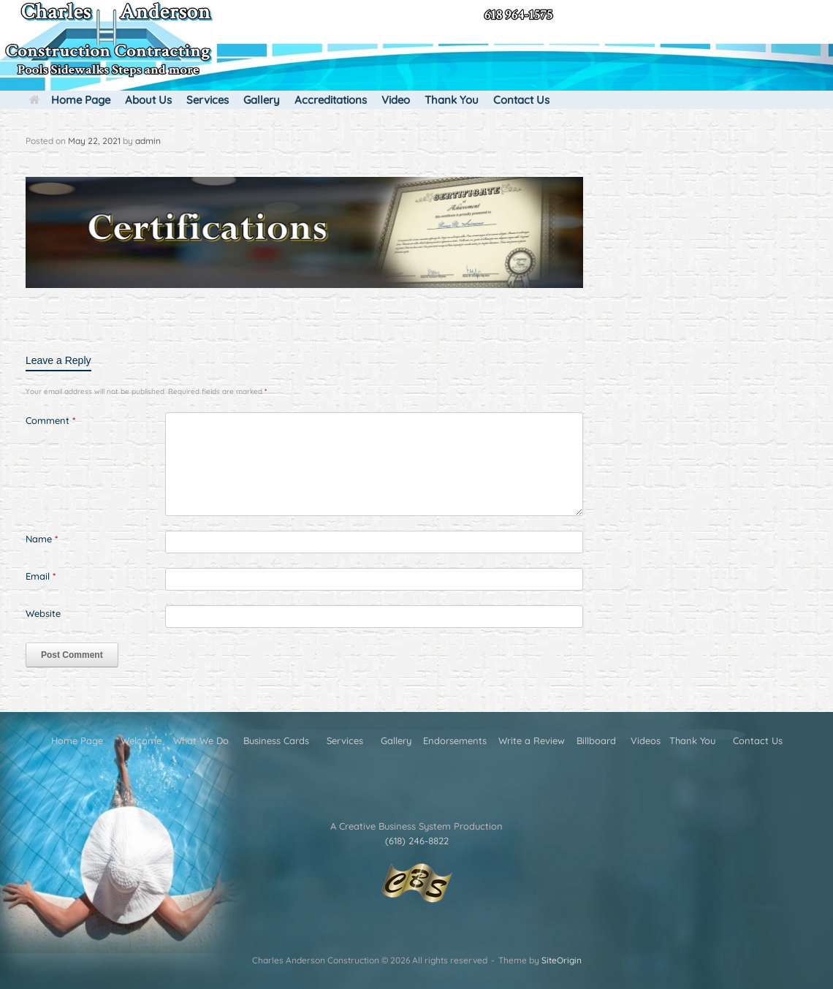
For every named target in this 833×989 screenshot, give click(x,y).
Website (43, 613)
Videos (646, 740)
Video (395, 100)
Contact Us (521, 100)
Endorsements (455, 740)
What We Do (201, 740)
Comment (50, 420)
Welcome (141, 740)
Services (207, 100)
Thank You (452, 100)
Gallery (261, 100)
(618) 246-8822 (417, 840)
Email (41, 576)
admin (148, 140)
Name (42, 539)
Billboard (596, 740)
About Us (148, 100)
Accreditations (330, 100)
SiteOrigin (561, 960)
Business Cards (276, 740)
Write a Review (531, 740)
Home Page (69, 100)
